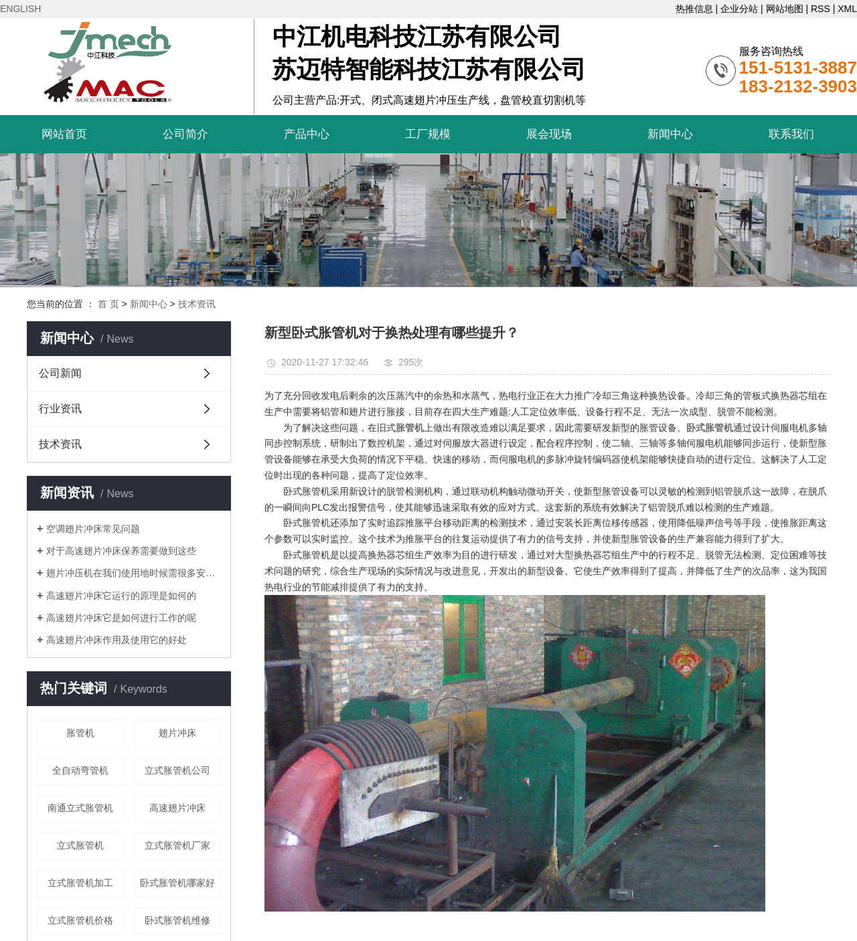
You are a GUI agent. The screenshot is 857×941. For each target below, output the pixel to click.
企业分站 (739, 8)
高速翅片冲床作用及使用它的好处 (116, 639)
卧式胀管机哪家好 (177, 882)
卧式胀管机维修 (177, 920)
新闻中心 (670, 134)
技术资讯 (197, 303)
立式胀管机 (80, 845)
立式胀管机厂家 (177, 845)
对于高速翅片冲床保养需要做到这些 (121, 550)
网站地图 (784, 8)
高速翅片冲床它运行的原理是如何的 (121, 595)
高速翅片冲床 (177, 807)
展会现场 (549, 134)
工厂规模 (428, 134)
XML (847, 8)
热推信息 (694, 8)
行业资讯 (60, 408)
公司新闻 (60, 373)
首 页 (108, 303)
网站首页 (64, 134)
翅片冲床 (177, 733)
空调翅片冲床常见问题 (93, 528)
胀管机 (80, 733)
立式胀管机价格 (80, 920)
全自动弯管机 (80, 770)
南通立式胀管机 (80, 807)
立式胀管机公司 (177, 770)
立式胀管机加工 (80, 882)
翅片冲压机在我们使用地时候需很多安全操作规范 (133, 573)
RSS (820, 8)
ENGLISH (20, 8)
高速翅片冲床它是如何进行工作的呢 (121, 617)
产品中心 (306, 134)
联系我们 (791, 134)
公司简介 (185, 134)
